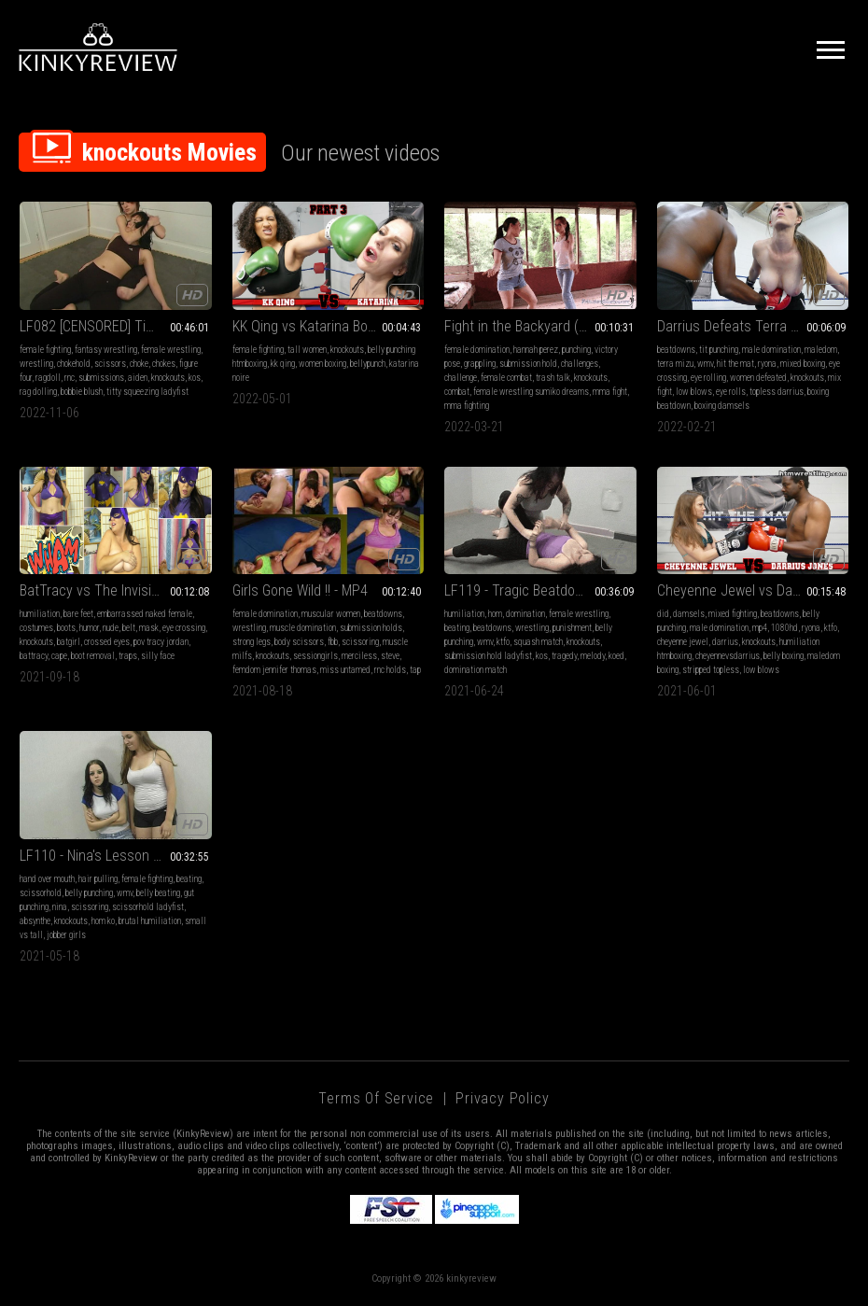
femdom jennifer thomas (274, 670)
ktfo (503, 642)
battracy (34, 656)
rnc (69, 377)
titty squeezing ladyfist (147, 391)
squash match (538, 642)
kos (195, 377)
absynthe (35, 921)
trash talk (553, 377)
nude (111, 628)
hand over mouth (47, 879)
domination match (475, 670)
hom (495, 614)
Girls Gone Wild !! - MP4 (300, 590)
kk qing (283, 363)
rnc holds (390, 670)
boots (66, 628)
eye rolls (731, 391)
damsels (689, 614)
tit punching (718, 349)
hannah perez (535, 349)
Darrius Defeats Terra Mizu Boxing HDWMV (753, 326)
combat (456, 391)
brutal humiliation (150, 921)
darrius (725, 642)
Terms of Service (376, 1098)
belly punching (89, 893)
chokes (163, 363)
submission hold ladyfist (488, 656)
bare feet (78, 614)
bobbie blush (82, 391)
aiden (137, 377)
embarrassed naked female (144, 614)
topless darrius (776, 391)
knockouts (168, 377)
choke (139, 363)
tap (415, 670)
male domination (771, 349)
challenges (579, 363)
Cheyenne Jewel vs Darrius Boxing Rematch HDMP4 (753, 590)
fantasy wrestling (106, 349)
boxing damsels (721, 405)
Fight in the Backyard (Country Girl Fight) (540, 326)
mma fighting (466, 405)
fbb (333, 642)
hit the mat (735, 363)
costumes (36, 628)
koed (616, 656)
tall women (307, 349)
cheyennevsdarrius (727, 656)
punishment (572, 628)
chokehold (74, 363)
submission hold (528, 363)
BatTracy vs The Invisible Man (109, 590)
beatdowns (676, 349)
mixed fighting (732, 614)
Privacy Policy (502, 1098)
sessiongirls (315, 656)
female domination (477, 349)
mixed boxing (802, 363)
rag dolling (38, 391)
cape (59, 656)
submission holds (371, 628)
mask (149, 628)
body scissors (299, 642)
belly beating (158, 893)
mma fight (610, 391)
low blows (694, 391)
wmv (705, 363)
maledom (821, 349)
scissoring (360, 642)
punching (576, 349)
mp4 (759, 628)
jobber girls (66, 935)
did (663, 614)
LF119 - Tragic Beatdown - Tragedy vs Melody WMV (540, 590)
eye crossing (183, 628)
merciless (359, 656)
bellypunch (367, 363)
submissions (101, 377)
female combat (506, 377)
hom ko (103, 921)
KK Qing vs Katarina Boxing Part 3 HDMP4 (328, 326)
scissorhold (41, 893)
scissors (110, 363)
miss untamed (345, 670)
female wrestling (171, 349)
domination (525, 614)
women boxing (322, 363)
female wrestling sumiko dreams (531, 391)
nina (59, 907)
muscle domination (303, 628)
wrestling (36, 363)
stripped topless (710, 670)
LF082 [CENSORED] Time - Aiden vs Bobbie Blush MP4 (116, 326)
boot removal (93, 656)
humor (89, 628)
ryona (767, 363)
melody (593, 656)
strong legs (251, 642)
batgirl (68, 642)
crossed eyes (107, 642)
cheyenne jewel (682, 642)
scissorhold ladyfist (148, 907)
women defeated (758, 377)
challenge (460, 377)
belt (128, 628)
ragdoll (48, 377)
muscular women (330, 614)
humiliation (40, 614)
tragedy (564, 656)
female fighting (45, 349)
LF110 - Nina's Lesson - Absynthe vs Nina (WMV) (116, 855)
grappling (480, 363)
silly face (158, 656)
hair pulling (98, 879)
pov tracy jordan (161, 642)
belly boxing (783, 656)
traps (128, 656)
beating (456, 628)
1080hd (784, 628)
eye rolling (708, 377)
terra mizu (675, 363)
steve (390, 656)
